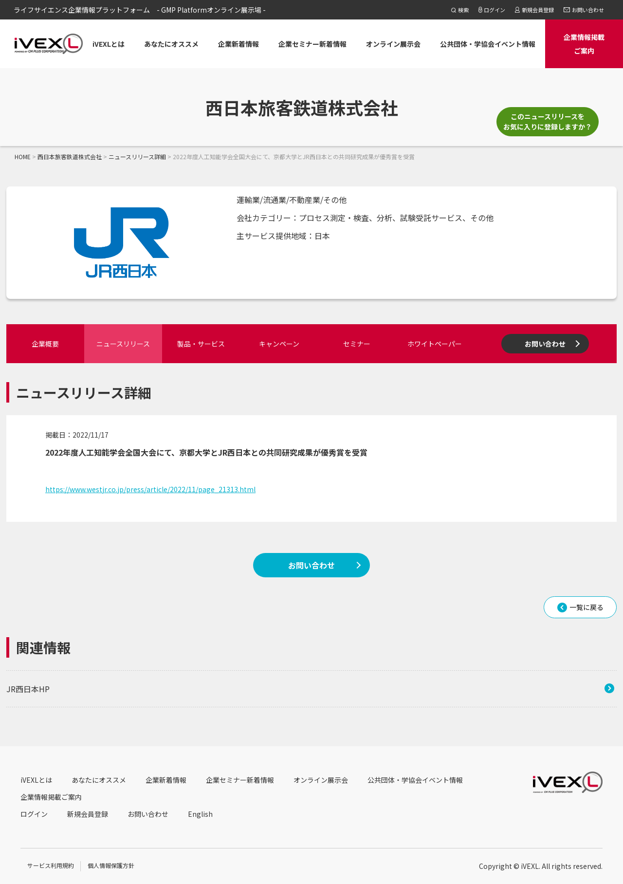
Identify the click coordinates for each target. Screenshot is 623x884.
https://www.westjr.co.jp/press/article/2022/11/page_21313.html (150, 489)
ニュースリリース (123, 344)
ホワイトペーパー (434, 344)
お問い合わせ (545, 344)
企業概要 (45, 344)
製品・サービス (201, 344)
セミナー (356, 344)
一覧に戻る (586, 607)
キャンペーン (279, 344)
